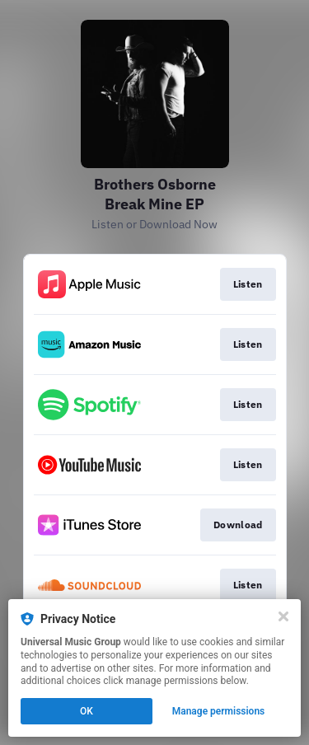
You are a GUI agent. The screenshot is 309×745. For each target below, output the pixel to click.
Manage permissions (218, 711)
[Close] (283, 616)
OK (86, 711)
